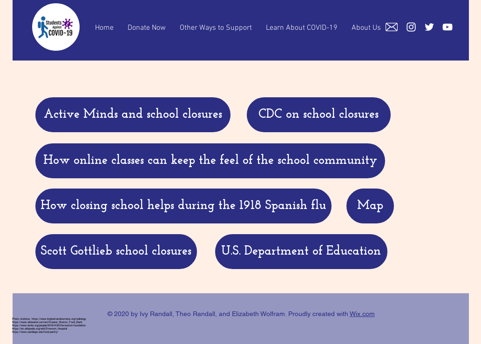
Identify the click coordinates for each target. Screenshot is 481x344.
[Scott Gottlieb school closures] (116, 251)
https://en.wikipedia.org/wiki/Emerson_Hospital (39, 328)
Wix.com (362, 313)
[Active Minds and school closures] (132, 114)
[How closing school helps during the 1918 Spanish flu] (183, 206)
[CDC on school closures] (319, 114)
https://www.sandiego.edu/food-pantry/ (35, 331)
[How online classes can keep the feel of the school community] (210, 160)
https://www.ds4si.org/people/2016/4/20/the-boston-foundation (49, 325)
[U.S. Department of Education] (301, 251)
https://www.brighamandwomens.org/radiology (59, 318)
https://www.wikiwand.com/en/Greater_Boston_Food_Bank (47, 322)
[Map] (370, 206)
